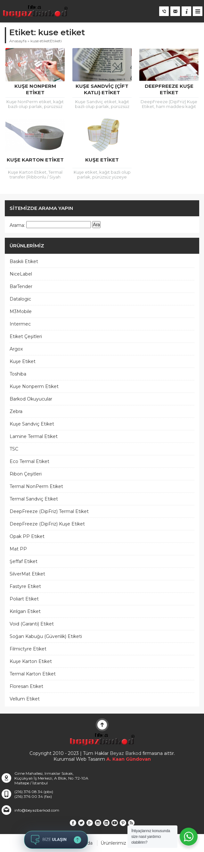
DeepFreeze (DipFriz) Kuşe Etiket (47, 524)
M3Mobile (21, 311)
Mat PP (18, 549)
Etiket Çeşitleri (26, 336)
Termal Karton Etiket (33, 674)
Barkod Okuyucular (31, 399)
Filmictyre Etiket (28, 649)
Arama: (17, 225)
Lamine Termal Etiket (34, 436)
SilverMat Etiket (27, 574)
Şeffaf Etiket (23, 561)
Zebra (16, 411)
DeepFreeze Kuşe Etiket (169, 89)
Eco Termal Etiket (29, 461)
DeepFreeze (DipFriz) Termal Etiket (49, 511)
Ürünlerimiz (113, 843)
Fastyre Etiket (25, 586)
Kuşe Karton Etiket (35, 160)
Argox (16, 349)
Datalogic (20, 299)
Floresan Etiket (26, 686)
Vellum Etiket (25, 699)
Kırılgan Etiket (25, 611)
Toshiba (18, 374)
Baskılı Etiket (24, 261)
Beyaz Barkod (125, 753)
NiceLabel (21, 274)
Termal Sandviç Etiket (34, 499)
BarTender (21, 286)
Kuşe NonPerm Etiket (35, 89)
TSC (14, 449)
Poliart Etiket (24, 599)
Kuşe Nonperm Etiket (34, 386)
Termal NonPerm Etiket (36, 486)
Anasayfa (18, 40)
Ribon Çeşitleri (26, 474)
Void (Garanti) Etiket (32, 624)
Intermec (20, 324)
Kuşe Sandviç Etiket (32, 424)
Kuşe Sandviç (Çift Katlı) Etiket (102, 89)
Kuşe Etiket (102, 160)
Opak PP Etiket (27, 536)
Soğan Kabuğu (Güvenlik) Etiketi (46, 636)
